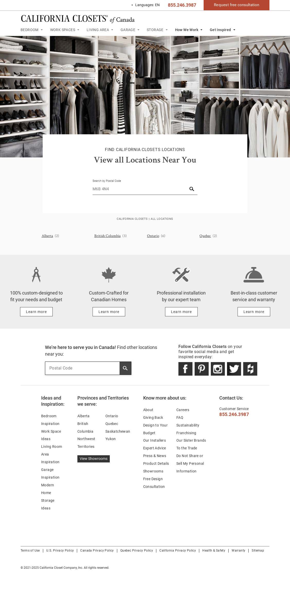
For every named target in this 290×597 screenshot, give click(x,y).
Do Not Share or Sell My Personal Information (190, 463)
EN (145, 5)
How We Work (186, 30)
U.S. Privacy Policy (60, 550)
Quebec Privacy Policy (136, 550)
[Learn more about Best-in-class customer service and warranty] (254, 311)
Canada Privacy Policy (97, 550)
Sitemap (258, 550)
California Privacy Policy (177, 550)
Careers (182, 410)
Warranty (238, 550)
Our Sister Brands (191, 440)
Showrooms (153, 471)
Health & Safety (213, 550)
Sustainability (188, 425)
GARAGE (128, 30)
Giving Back (153, 417)
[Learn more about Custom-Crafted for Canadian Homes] (109, 311)
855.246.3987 (182, 5)
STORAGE (155, 30)
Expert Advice (154, 448)
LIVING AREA (98, 30)
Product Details (156, 463)
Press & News (154, 456)
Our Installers (154, 440)
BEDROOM (30, 30)
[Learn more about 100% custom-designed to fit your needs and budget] (36, 311)
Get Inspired (220, 30)
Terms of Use (30, 550)
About (148, 410)
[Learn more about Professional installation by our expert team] (181, 311)
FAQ (179, 417)
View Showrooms (93, 459)
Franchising (186, 433)
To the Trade (186, 448)
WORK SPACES (62, 30)
